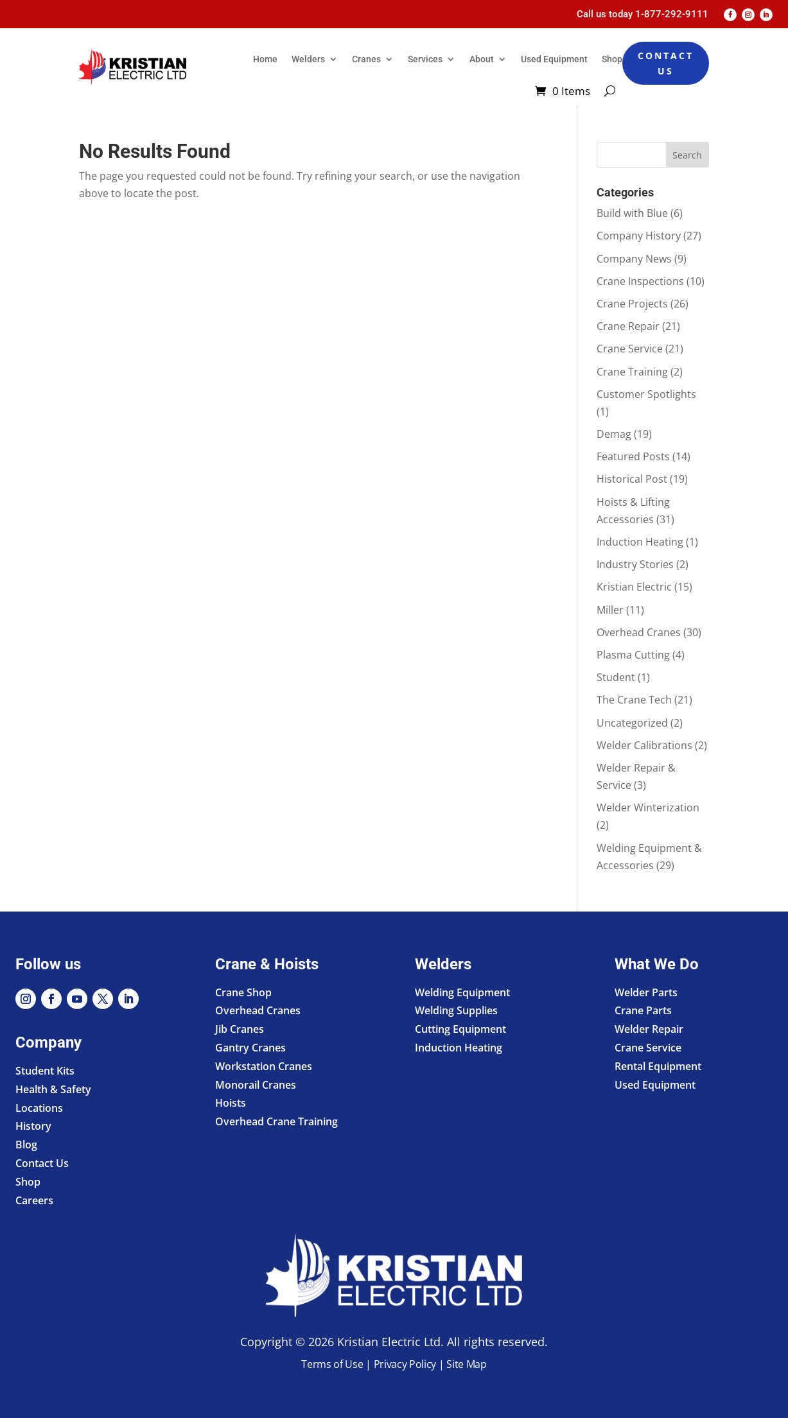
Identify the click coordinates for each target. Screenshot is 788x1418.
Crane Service (630, 349)
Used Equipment (554, 59)
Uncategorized (632, 723)
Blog (26, 1144)
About (481, 59)
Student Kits (44, 1071)
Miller (610, 610)
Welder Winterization (648, 807)
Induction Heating (640, 542)
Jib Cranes (239, 1029)
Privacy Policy (405, 1364)
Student (616, 677)
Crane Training (632, 372)
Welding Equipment (462, 992)
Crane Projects (632, 304)
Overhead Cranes (639, 632)
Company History (639, 236)
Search (687, 155)
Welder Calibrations (644, 745)
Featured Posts (633, 456)
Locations (39, 1108)
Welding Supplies (456, 1010)
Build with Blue (632, 213)
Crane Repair (628, 326)
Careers (34, 1200)
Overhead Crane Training (276, 1121)
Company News (634, 259)
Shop (612, 59)
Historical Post (632, 479)
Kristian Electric (634, 587)
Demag (614, 434)
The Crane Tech (634, 700)
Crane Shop (243, 992)
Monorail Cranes (255, 1085)
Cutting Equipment (460, 1029)
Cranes (366, 59)
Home (265, 59)
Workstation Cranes (263, 1066)
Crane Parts (643, 1010)
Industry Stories (635, 564)
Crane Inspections (640, 281)
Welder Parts (646, 992)
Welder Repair (649, 1029)
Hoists (230, 1103)
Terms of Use (332, 1364)
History (33, 1126)
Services (425, 59)
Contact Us (666, 63)
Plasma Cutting (633, 655)
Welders (308, 59)
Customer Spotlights (646, 394)
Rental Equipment (658, 1066)
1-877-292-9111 (671, 14)
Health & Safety (53, 1089)
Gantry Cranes (250, 1048)
